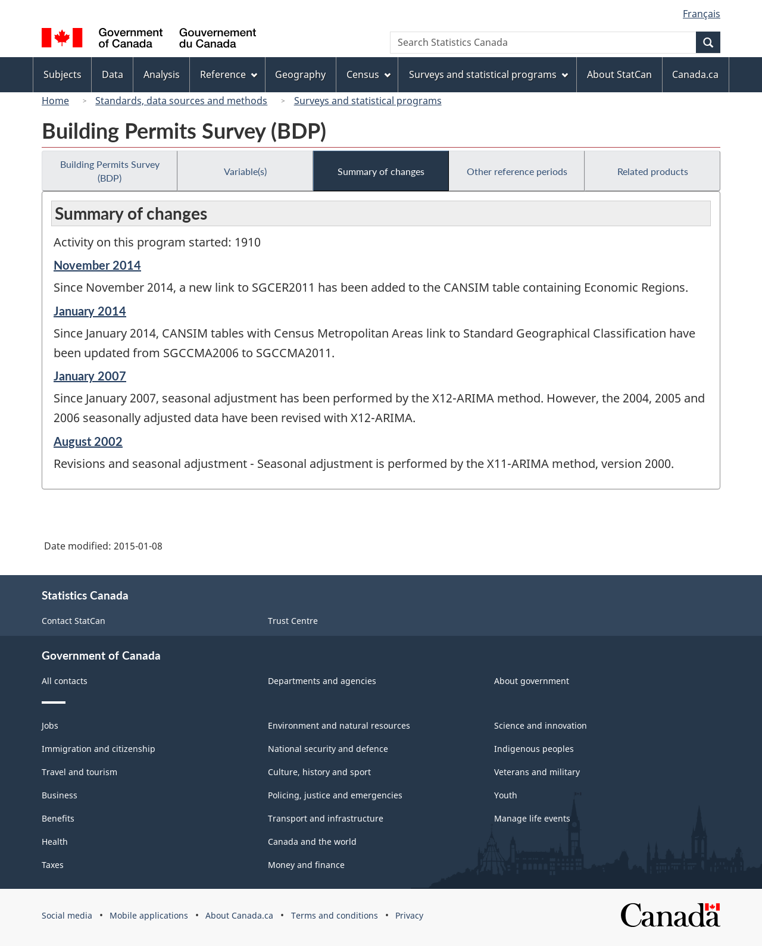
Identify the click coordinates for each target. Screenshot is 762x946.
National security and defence (328, 748)
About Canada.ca (239, 915)
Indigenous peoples (534, 748)
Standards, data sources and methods (181, 100)
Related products (652, 171)
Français (701, 13)
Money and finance (306, 864)
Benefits (58, 818)
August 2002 (88, 441)
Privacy (409, 915)
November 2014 (97, 265)
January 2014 (90, 311)
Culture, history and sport (319, 772)
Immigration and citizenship (98, 748)
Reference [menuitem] (228, 74)
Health (55, 841)
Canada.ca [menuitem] (695, 74)
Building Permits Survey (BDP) (110, 170)
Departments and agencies (322, 680)
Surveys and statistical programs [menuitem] (488, 74)
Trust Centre (293, 620)
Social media (67, 915)
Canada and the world (312, 841)
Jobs (50, 725)
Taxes (53, 864)
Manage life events (532, 818)
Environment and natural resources (339, 725)
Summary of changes (381, 171)
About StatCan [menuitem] (619, 74)
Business (59, 795)
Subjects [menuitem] (62, 74)
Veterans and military (537, 772)
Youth (505, 795)
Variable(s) (245, 171)
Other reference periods (517, 171)
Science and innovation (540, 725)
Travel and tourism (79, 772)
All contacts (65, 680)
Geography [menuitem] (300, 74)
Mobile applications (149, 915)
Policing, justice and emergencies (335, 795)
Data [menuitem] (112, 74)
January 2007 (90, 376)
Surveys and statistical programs (368, 100)
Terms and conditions (334, 915)
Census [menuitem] (368, 74)
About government (531, 680)
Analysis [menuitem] (161, 74)
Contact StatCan (73, 620)
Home (55, 100)
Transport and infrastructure (325, 818)
